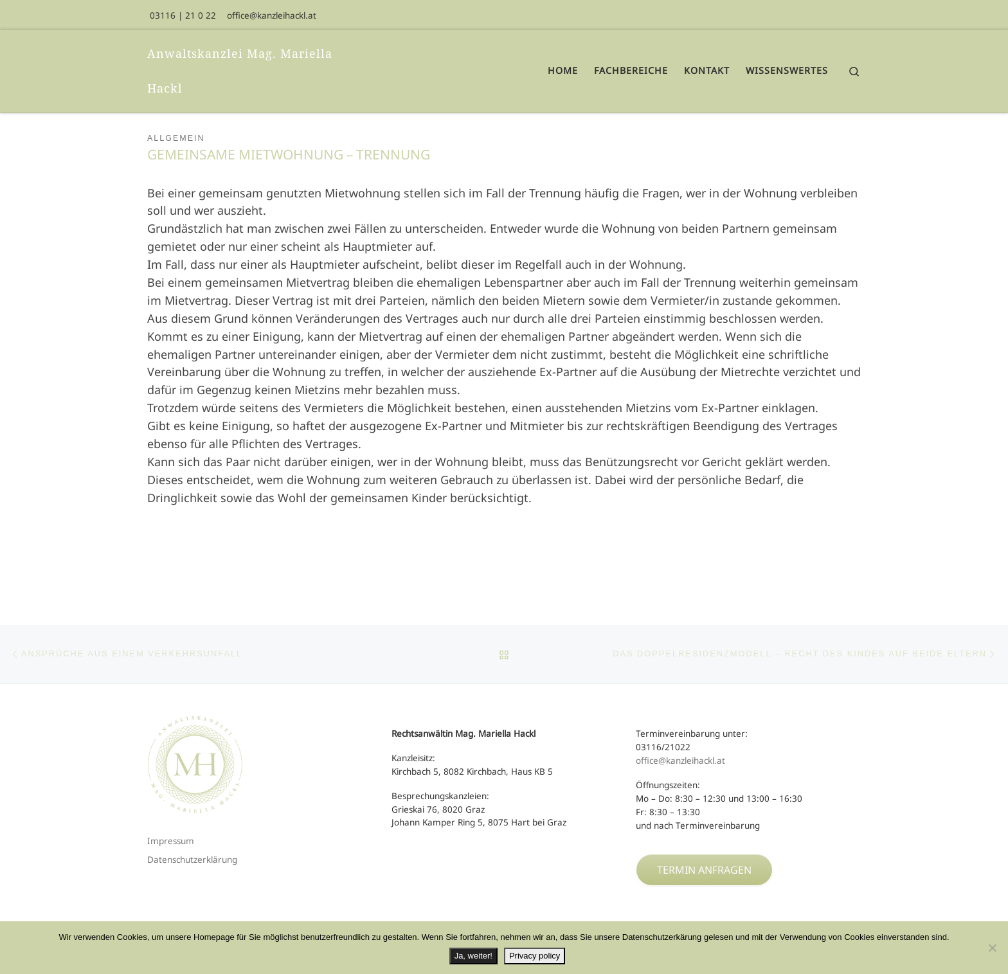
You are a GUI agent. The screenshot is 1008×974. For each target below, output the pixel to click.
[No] (992, 947)
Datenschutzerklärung (192, 859)
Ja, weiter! (473, 955)
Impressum (170, 841)
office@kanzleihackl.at (680, 760)
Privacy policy (534, 955)
